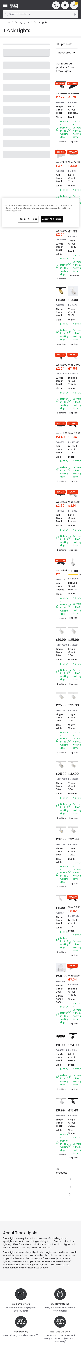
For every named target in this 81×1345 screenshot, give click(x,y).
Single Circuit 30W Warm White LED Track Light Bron (72, 1132)
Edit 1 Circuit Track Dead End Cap (60, 181)
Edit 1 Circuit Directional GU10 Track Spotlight (74, 1062)
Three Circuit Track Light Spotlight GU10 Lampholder (63, 926)
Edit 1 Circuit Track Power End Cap (60, 452)
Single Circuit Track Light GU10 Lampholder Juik (63, 116)
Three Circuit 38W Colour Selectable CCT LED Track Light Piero (62, 998)
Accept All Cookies (51, 219)
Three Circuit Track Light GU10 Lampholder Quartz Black (63, 320)
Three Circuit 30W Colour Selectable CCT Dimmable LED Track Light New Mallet (62, 800)
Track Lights (40, 22)
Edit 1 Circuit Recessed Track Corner (73, 521)
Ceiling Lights (21, 22)
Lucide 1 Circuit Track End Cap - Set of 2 (60, 251)
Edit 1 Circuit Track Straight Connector (74, 181)
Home (6, 22)
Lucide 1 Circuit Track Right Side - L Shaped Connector (74, 387)
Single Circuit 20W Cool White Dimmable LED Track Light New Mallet (74, 664)
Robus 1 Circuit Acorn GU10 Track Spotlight (73, 590)
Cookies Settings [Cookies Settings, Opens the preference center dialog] (28, 219)
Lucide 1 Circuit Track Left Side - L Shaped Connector (74, 455)
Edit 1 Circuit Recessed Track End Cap (73, 113)
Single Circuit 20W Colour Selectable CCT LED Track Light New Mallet (62, 662)
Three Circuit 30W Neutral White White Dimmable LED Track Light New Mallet (74, 800)
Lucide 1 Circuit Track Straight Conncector (63, 1060)
